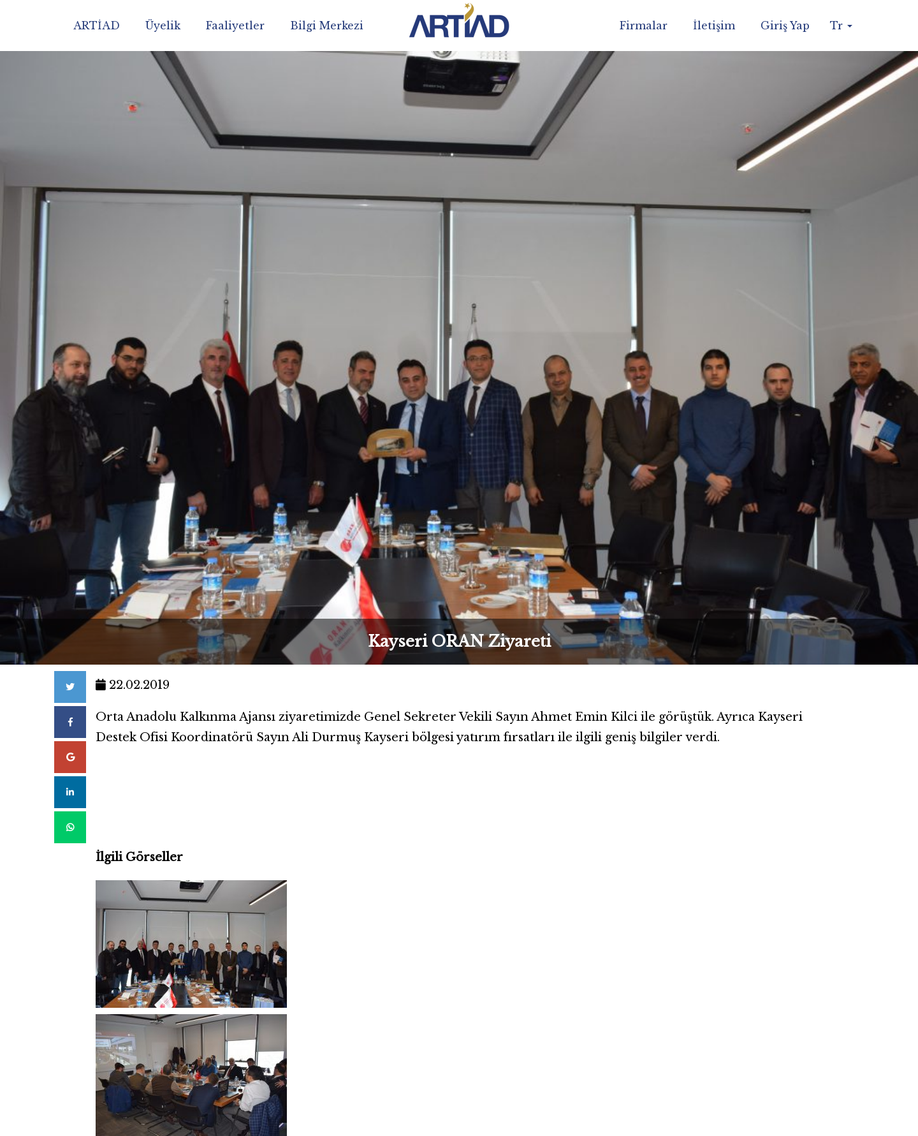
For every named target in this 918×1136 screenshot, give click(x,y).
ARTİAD (96, 25)
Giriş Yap (785, 25)
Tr (841, 25)
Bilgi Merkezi (326, 25)
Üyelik (162, 25)
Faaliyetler (235, 25)
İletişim (714, 25)
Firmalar (643, 25)
